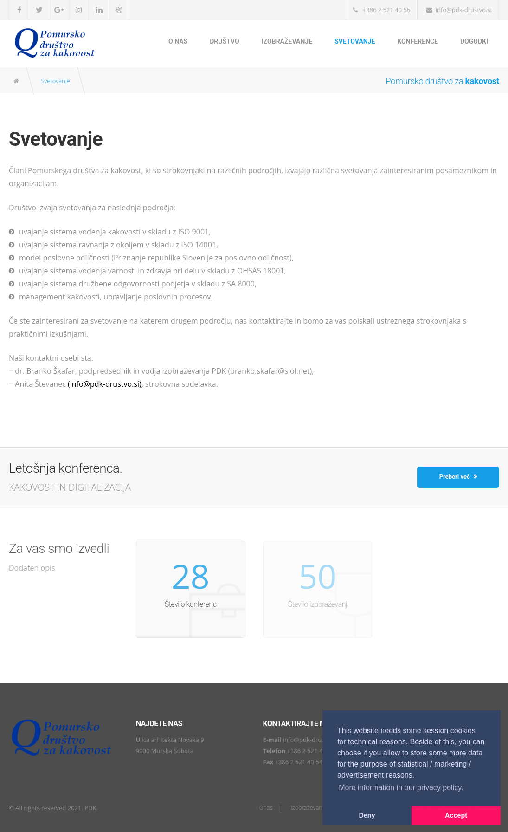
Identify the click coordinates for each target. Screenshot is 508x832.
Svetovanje (354, 41)
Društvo (224, 41)
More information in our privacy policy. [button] (401, 788)
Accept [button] (456, 815)
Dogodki (474, 41)
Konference (417, 41)
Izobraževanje (287, 41)
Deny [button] (367, 815)
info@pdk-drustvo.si (311, 739)
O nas (177, 41)
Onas (266, 807)
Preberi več (458, 476)
